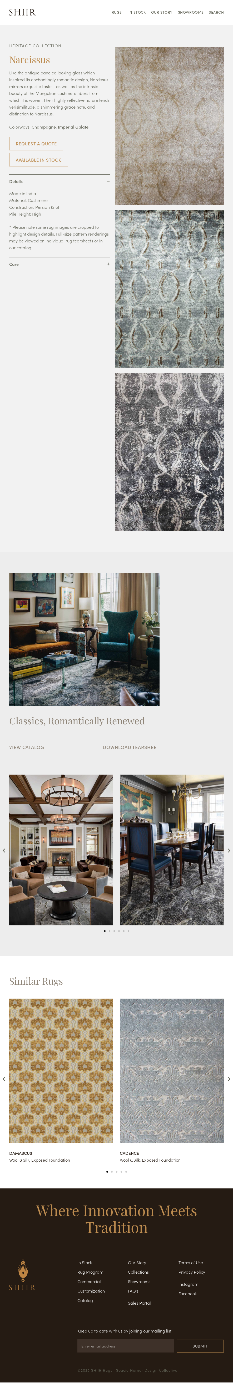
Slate (83, 127)
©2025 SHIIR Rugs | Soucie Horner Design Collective (127, 1370)
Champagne (44, 127)
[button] (4, 850)
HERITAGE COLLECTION (35, 45)
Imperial (66, 127)
